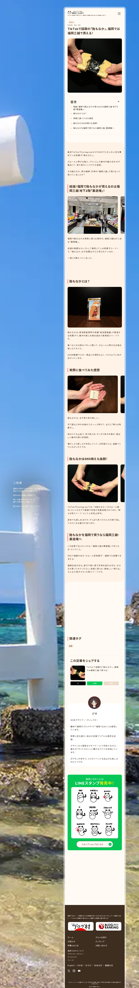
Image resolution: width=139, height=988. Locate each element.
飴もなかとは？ (80, 113)
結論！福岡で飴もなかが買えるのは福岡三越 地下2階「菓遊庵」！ (95, 108)
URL (111, 683)
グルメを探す (101, 937)
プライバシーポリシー (76, 954)
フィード (71, 960)
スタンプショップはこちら (92, 844)
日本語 (80, 965)
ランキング (100, 941)
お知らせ (71, 941)
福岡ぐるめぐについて (76, 951)
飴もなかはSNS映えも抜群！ (85, 123)
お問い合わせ (101, 945)
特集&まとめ (73, 945)
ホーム (70, 937)
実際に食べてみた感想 (83, 118)
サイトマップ (72, 957)
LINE (95, 683)
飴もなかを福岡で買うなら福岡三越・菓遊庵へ (93, 128)
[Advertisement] (94, 267)
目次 (73, 102)
